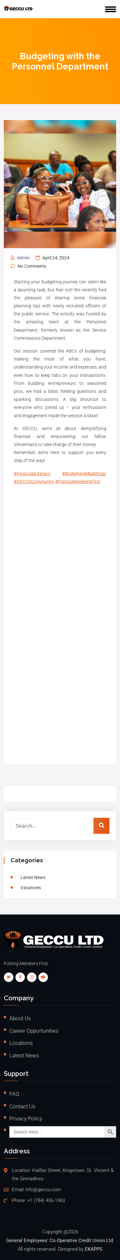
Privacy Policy (25, 1118)
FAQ (14, 1094)
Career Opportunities (34, 1031)
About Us (20, 1018)
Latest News (32, 877)
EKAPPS (93, 1249)
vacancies (30, 887)
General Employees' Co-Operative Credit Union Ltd (59, 1240)
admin (23, 258)
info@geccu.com (43, 1189)
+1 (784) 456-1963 (46, 1200)
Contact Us (22, 1106)
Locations (21, 1043)
